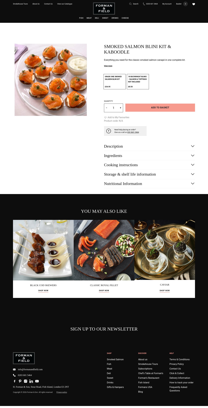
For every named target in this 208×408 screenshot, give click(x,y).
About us (142, 361)
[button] (116, 117)
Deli (97, 18)
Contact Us (48, 4)
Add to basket (160, 107)
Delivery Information (179, 380)
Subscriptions (145, 370)
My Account (167, 4)
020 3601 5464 (133, 132)
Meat (89, 18)
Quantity (108, 101)
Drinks (115, 18)
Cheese (125, 18)
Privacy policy (61, 394)
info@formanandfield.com (28, 371)
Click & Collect (176, 375)
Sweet (105, 18)
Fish (81, 18)
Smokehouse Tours (20, 4)
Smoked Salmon (115, 361)
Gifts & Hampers (115, 389)
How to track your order (181, 384)
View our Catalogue (64, 4)
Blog (140, 393)
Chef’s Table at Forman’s (150, 375)
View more (108, 66)
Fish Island (143, 384)
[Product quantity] (113, 108)
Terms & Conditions (179, 361)
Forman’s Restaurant (148, 380)
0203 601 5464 (150, 4)
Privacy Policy (176, 366)
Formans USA (145, 389)
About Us (36, 4)
